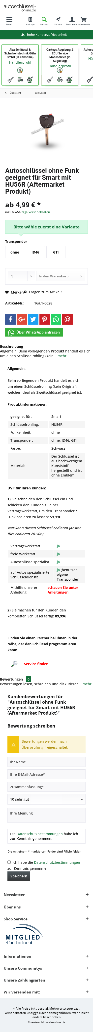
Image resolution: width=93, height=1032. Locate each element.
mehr (61, 355)
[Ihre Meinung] (46, 815)
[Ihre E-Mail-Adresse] (46, 774)
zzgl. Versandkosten (36, 212)
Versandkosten (15, 1013)
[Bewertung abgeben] (46, 799)
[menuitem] (9, 21)
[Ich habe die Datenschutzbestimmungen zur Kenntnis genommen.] (9, 862)
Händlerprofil (20, 62)
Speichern (18, 876)
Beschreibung (11, 346)
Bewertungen (11, 679)
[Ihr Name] (46, 762)
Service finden (36, 663)
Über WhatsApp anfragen (34, 333)
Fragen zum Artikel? (43, 292)
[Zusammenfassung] (46, 787)
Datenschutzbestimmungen (40, 833)
